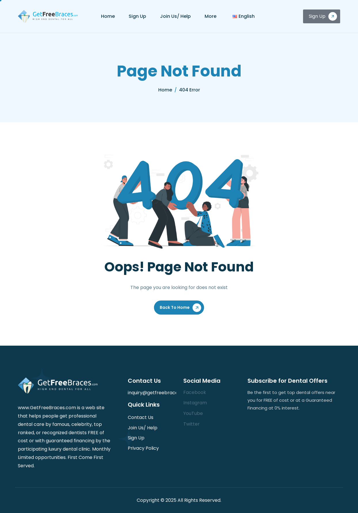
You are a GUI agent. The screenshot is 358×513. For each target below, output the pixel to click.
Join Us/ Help (175, 16)
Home (108, 16)
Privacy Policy (143, 448)
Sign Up (137, 16)
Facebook (194, 392)
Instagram (195, 402)
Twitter (191, 424)
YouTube (193, 413)
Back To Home (175, 307)
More (210, 16)
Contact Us (140, 417)
